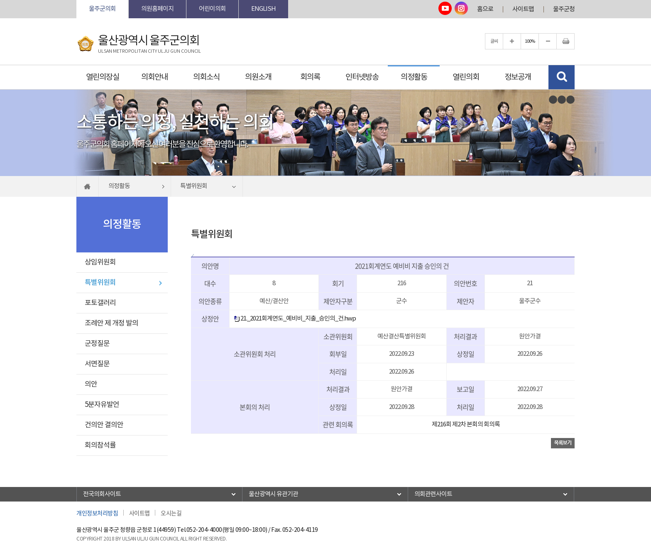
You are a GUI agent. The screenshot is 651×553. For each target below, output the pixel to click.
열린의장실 (102, 77)
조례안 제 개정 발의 (111, 323)
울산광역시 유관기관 (273, 494)
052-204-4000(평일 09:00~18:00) (226, 530)
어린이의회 (212, 8)
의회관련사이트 (433, 494)
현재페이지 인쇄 (565, 41)
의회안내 (154, 77)
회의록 (310, 77)
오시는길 (171, 513)
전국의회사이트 (102, 494)
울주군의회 (102, 8)
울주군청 (564, 9)
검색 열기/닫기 (561, 77)
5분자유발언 (102, 405)
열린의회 (466, 77)
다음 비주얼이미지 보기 (570, 99)
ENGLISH (263, 8)
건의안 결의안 (104, 425)
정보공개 (517, 77)
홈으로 (485, 9)
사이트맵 (523, 9)
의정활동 (414, 77)
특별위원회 (100, 283)
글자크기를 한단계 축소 (547, 41)
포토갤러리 (100, 303)
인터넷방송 (362, 77)
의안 (91, 384)
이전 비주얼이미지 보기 (553, 99)
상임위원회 (100, 262)
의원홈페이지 (157, 8)
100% (530, 41)
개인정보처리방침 (97, 513)
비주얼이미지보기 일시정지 (562, 99)
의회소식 (206, 77)
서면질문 (97, 364)
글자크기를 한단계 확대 (512, 41)
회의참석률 (100, 445)
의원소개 (258, 77)
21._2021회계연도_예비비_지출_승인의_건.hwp (295, 318)
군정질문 (97, 344)
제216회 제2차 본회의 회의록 (466, 424)
